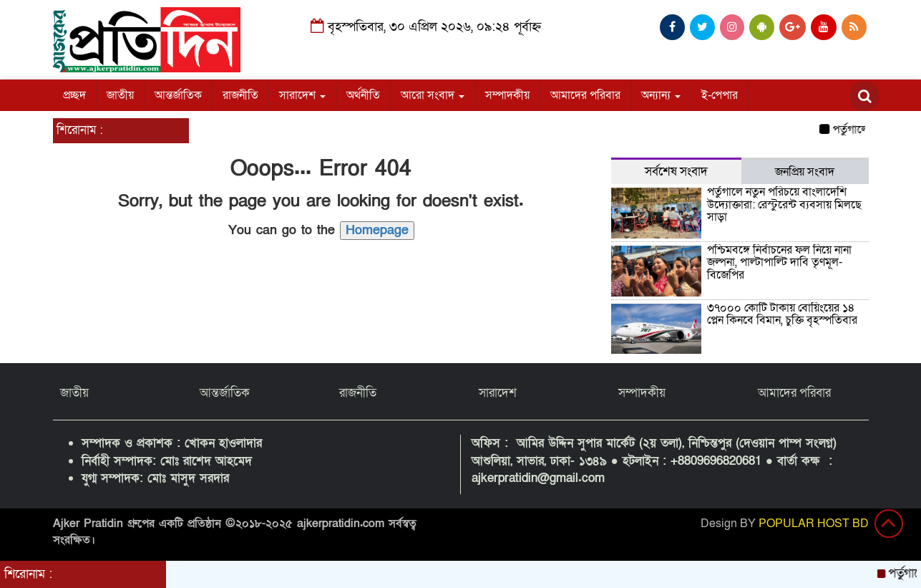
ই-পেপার (719, 95)
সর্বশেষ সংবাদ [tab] (676, 171)
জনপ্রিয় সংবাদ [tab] (804, 172)
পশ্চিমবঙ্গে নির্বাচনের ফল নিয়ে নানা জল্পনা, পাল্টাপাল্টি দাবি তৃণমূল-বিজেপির (779, 262)
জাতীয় (120, 95)
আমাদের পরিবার (585, 95)
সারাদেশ (302, 95)
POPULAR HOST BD (814, 523)
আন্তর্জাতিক (178, 95)
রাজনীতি (240, 95)
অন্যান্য (661, 95)
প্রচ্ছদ (74, 95)
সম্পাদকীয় (507, 95)
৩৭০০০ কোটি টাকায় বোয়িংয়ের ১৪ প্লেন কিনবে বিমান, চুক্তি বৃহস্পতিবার (782, 314)
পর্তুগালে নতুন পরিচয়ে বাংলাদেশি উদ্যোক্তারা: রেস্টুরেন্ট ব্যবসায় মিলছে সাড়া (784, 204)
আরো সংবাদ (432, 95)
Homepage (377, 230)
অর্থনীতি (363, 95)
